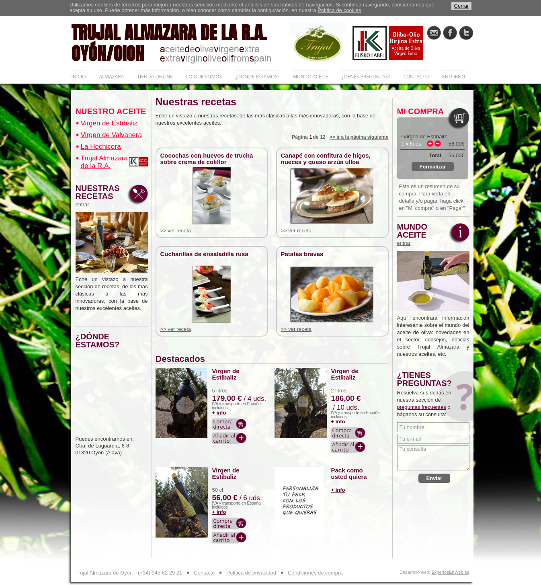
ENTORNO (453, 76)
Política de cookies (339, 10)
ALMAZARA (111, 76)
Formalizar (433, 167)
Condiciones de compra (315, 572)
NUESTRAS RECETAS (100, 195)
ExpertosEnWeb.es (450, 572)
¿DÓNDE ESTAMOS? (257, 76)
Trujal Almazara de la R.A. (104, 162)
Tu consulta (433, 457)
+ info (219, 412)
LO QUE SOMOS (204, 76)
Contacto (204, 572)
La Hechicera (101, 146)
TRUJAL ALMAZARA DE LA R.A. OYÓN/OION (180, 42)
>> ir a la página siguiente (359, 137)
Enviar (434, 478)
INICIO (79, 76)
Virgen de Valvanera (111, 135)
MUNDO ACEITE (310, 76)
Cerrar (461, 6)
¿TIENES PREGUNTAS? (365, 76)
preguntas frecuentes (421, 407)
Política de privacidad (251, 572)
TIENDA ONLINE (155, 76)
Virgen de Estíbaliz (109, 123)
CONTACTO (416, 76)
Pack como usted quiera (349, 473)
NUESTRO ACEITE (111, 111)
